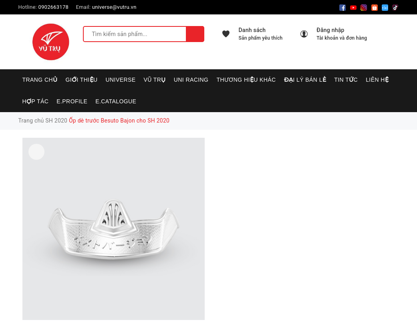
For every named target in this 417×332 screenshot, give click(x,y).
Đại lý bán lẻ (305, 79)
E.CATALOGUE (115, 101)
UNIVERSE (121, 79)
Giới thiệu (81, 79)
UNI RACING (191, 79)
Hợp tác (35, 101)
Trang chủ (40, 79)
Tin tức (346, 79)
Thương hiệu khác (246, 79)
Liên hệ (377, 79)
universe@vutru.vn (114, 7)
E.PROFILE (71, 101)
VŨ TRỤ (155, 79)
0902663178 (53, 7)
